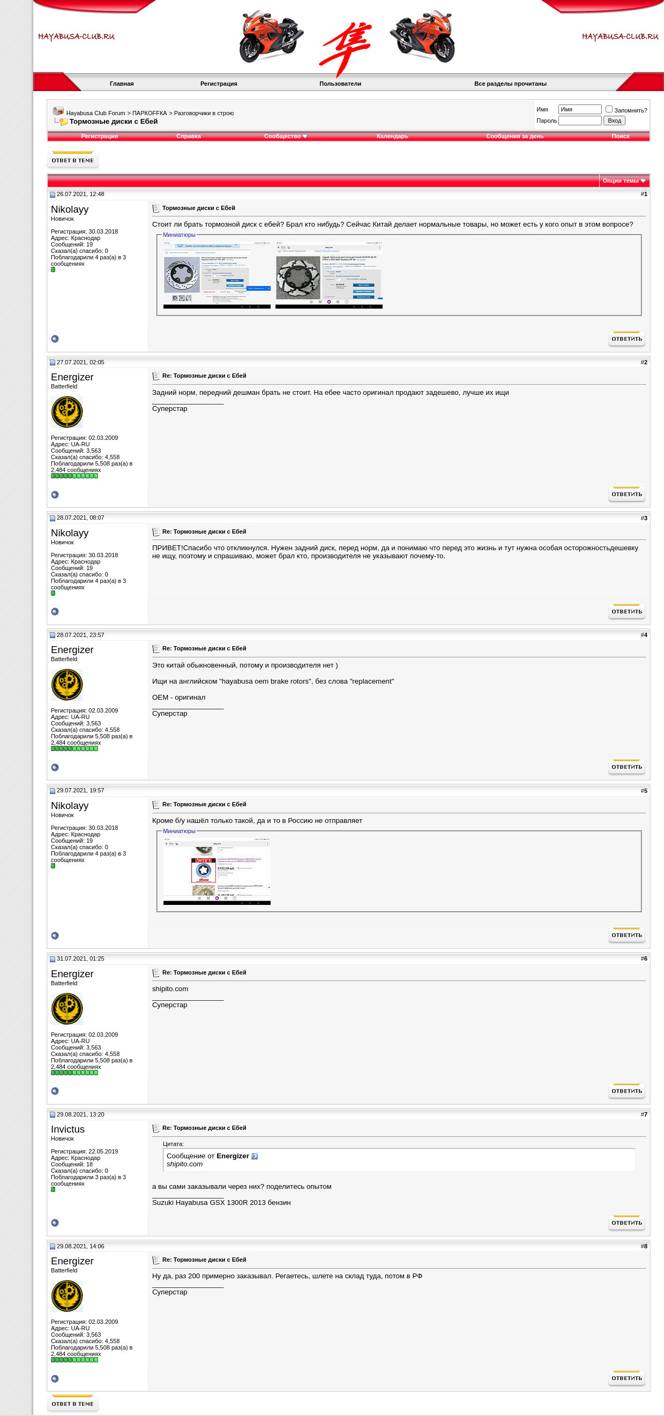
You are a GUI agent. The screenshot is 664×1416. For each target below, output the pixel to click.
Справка (188, 136)
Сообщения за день (514, 136)
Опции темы (621, 180)
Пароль (546, 120)
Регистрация (218, 83)
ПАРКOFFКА (149, 113)
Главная (122, 83)
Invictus (68, 1129)
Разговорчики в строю (204, 113)
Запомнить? (626, 110)
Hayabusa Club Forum (95, 113)
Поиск (621, 136)
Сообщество (286, 136)
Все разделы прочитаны (510, 83)
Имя (542, 109)
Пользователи (340, 83)
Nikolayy (70, 209)
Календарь (392, 136)
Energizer (72, 377)
